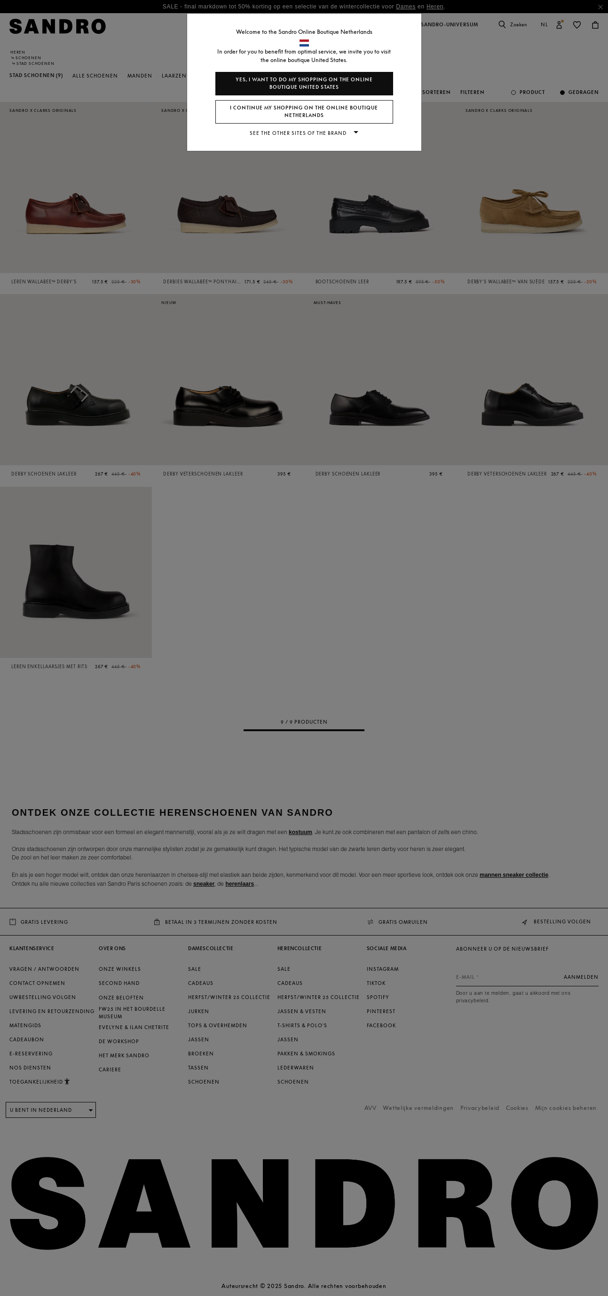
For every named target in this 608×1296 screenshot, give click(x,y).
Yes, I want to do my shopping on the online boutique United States (304, 83)
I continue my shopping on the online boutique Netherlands (304, 111)
